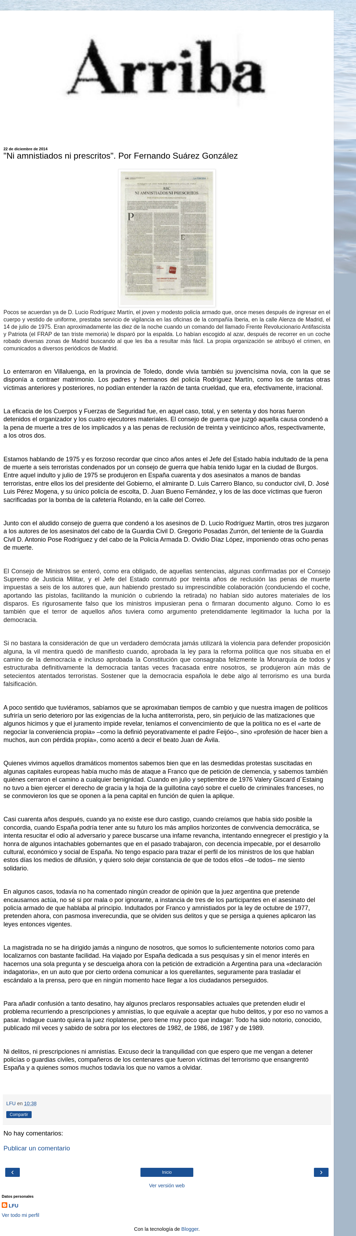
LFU (13, 1206)
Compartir (19, 1114)
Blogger (190, 1229)
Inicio (167, 1172)
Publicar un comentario (36, 1148)
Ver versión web (167, 1185)
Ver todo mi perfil (20, 1215)
